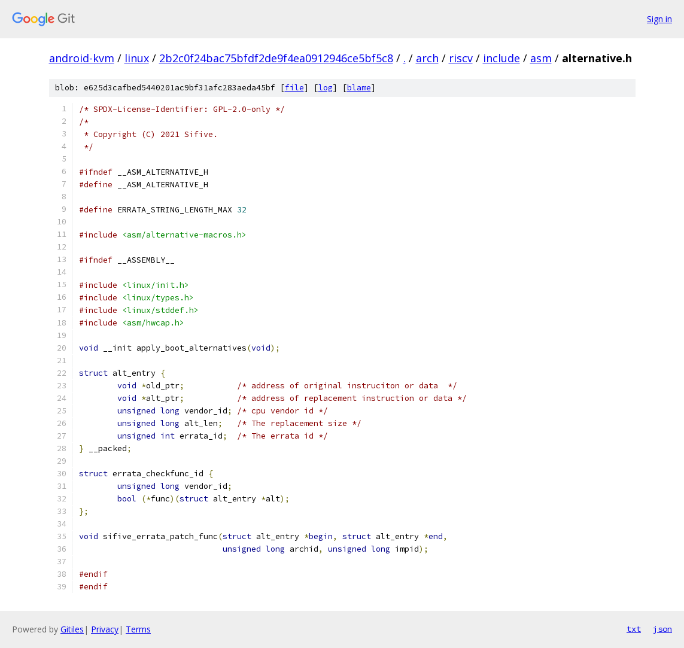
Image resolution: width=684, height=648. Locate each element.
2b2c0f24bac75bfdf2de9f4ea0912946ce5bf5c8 (276, 58)
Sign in (659, 19)
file (294, 88)
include (501, 58)
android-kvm (81, 58)
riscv (461, 58)
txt (634, 628)
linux (136, 58)
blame (359, 88)
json (662, 628)
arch (427, 58)
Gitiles (72, 629)
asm (541, 58)
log (325, 88)
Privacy (104, 629)
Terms (138, 629)
